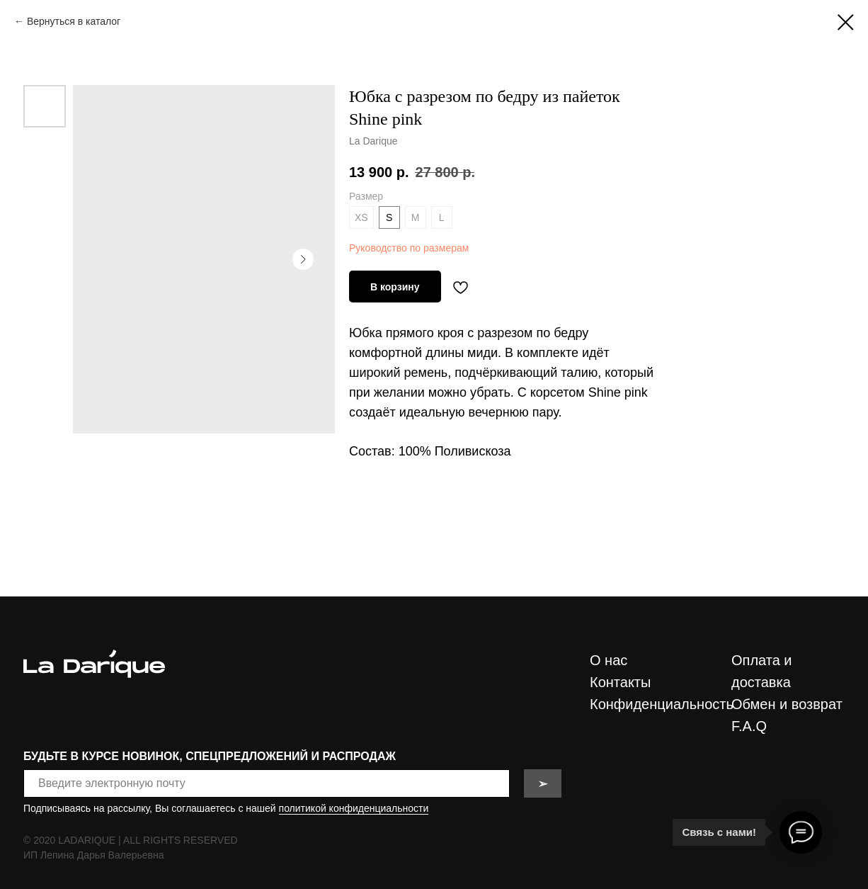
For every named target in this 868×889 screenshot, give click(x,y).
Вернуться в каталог (73, 21)
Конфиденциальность (661, 704)
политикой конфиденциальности (354, 808)
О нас (608, 660)
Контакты (620, 682)
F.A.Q (749, 726)
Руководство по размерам (409, 248)
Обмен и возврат (787, 704)
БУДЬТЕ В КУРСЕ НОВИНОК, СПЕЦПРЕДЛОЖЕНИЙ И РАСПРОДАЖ (209, 756)
